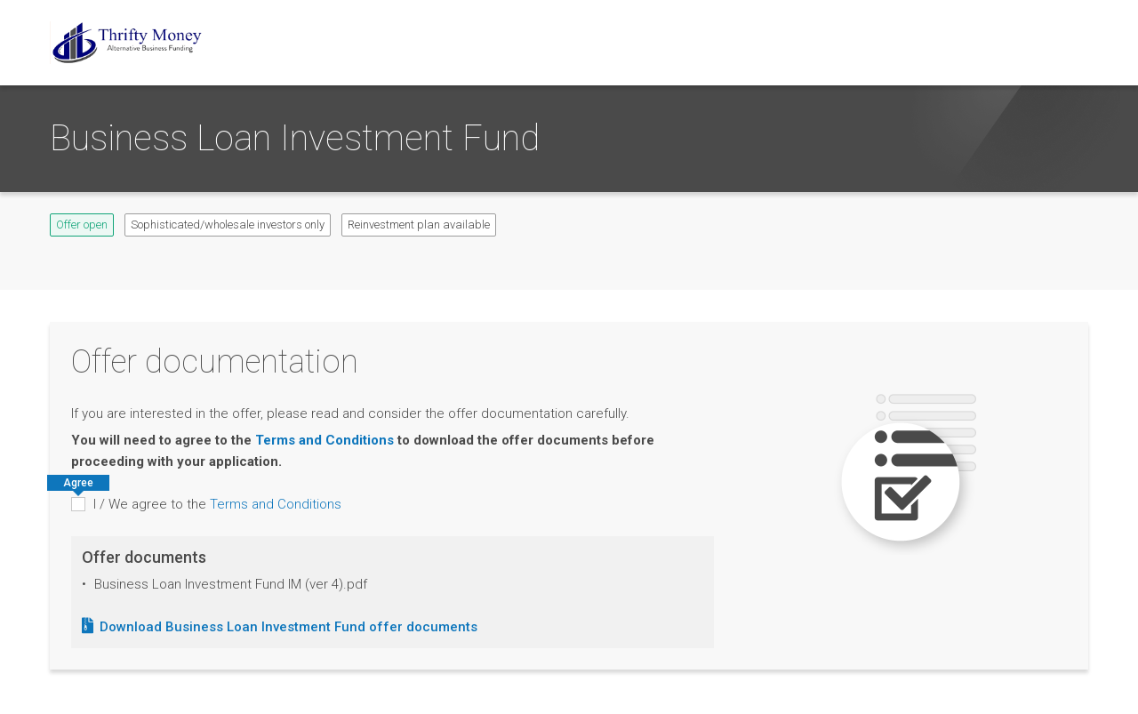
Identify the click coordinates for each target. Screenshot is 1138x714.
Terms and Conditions (324, 440)
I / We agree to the (217, 504)
